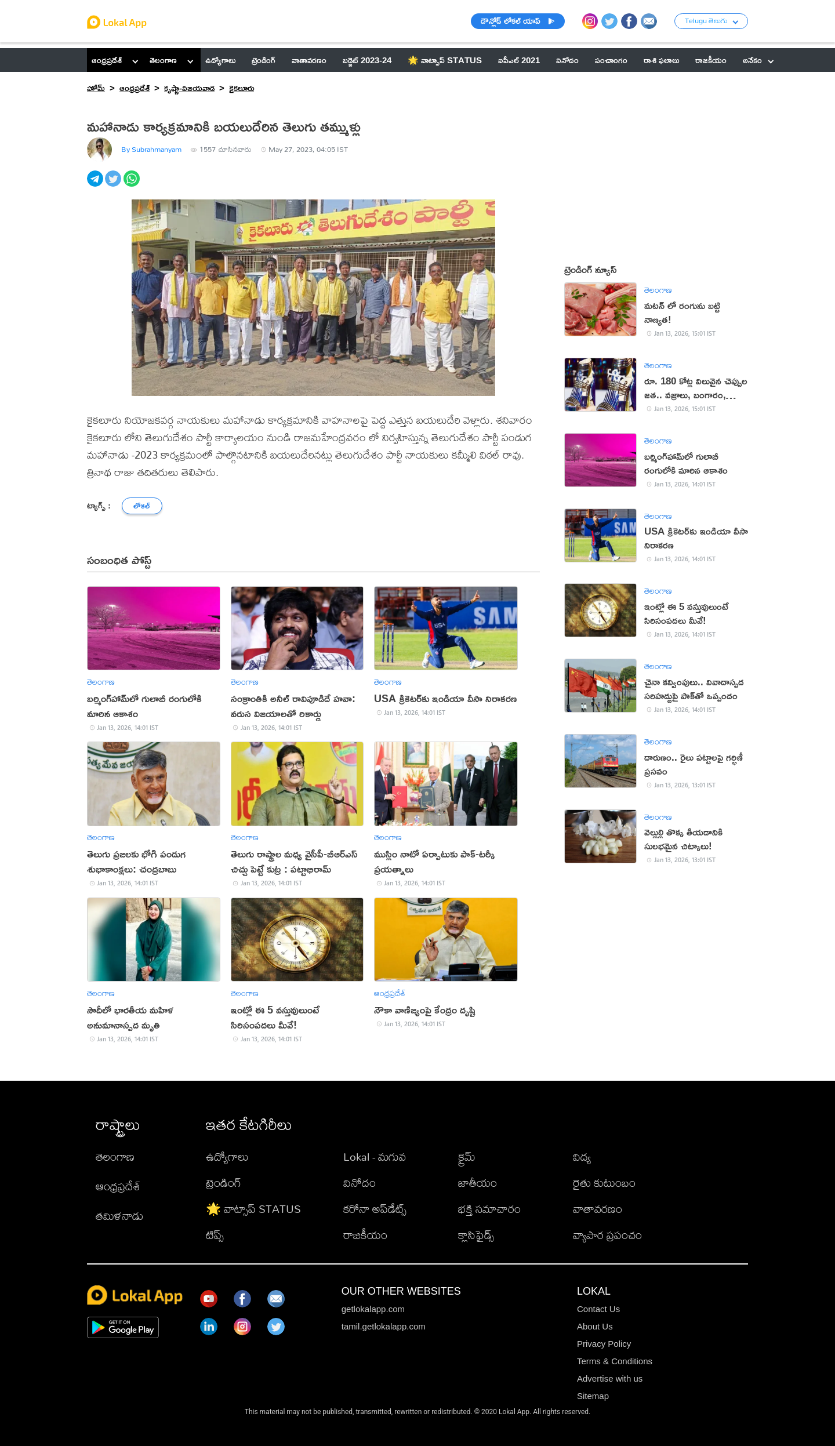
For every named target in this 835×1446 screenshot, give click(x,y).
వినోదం (359, 1182)
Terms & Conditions (614, 1361)
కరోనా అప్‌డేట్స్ (374, 1208)
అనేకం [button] (758, 60)
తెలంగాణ (163, 60)
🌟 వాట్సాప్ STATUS (253, 1208)
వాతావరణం (597, 1208)
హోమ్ (96, 87)
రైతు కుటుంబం (604, 1182)
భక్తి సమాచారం (489, 1208)
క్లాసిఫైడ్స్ (476, 1234)
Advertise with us (609, 1378)
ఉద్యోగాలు (227, 1156)
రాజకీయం (365, 1234)
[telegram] (96, 184)
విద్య (582, 1156)
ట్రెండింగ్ (223, 1182)
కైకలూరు (241, 87)
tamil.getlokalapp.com (384, 1326)
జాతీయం (477, 1182)
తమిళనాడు (119, 1215)
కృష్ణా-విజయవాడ (189, 87)
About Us (595, 1326)
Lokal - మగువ (374, 1156)
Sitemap (593, 1396)
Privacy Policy (604, 1344)
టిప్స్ (215, 1234)
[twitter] (114, 184)
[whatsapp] (132, 184)
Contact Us (598, 1309)
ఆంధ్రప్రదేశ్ (107, 60)
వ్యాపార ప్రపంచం (607, 1234)
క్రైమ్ (466, 1156)
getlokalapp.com (373, 1309)
